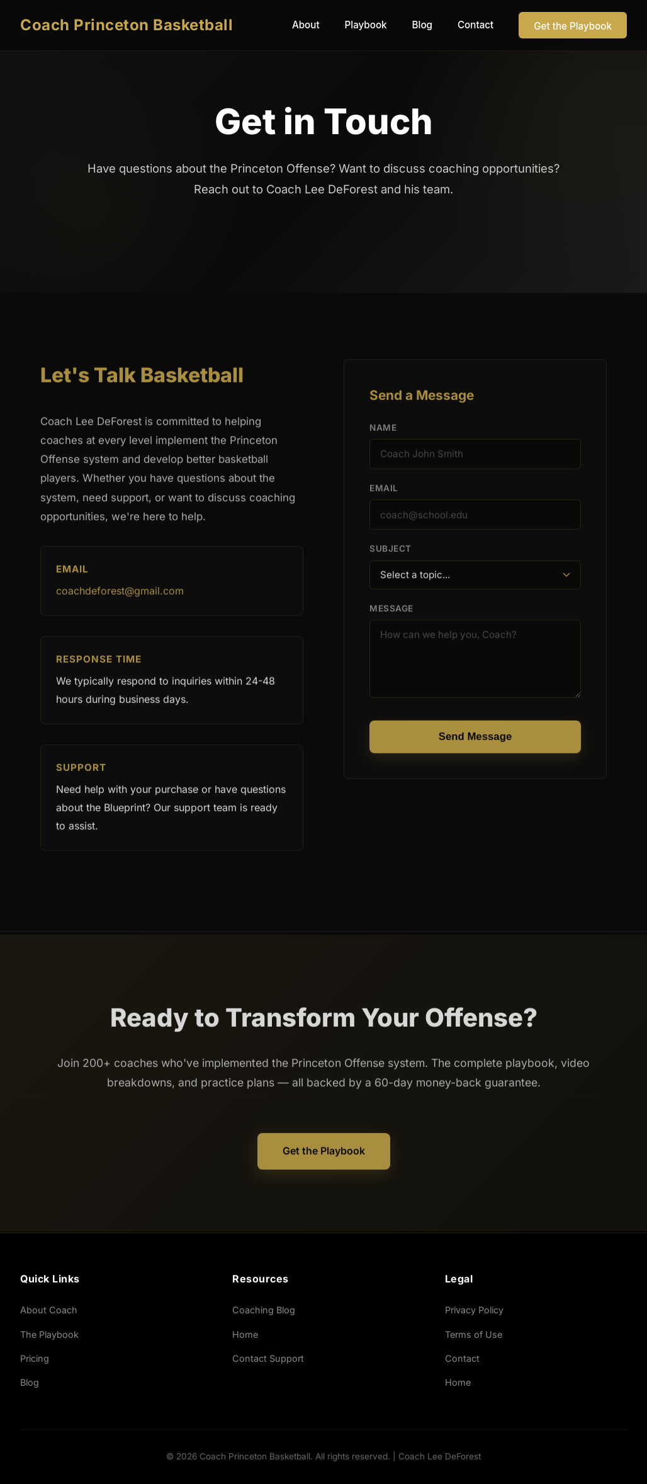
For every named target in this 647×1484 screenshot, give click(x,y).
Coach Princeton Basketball (126, 25)
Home (245, 1334)
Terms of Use (473, 1334)
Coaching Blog (263, 1309)
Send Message (475, 740)
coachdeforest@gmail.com (120, 594)
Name (383, 431)
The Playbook (49, 1334)
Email (383, 492)
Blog (422, 25)
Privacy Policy (474, 1309)
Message (391, 612)
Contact (475, 25)
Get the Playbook (573, 26)
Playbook (366, 25)
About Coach (48, 1309)
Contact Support (268, 1358)
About (306, 25)
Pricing (34, 1358)
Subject (390, 552)
